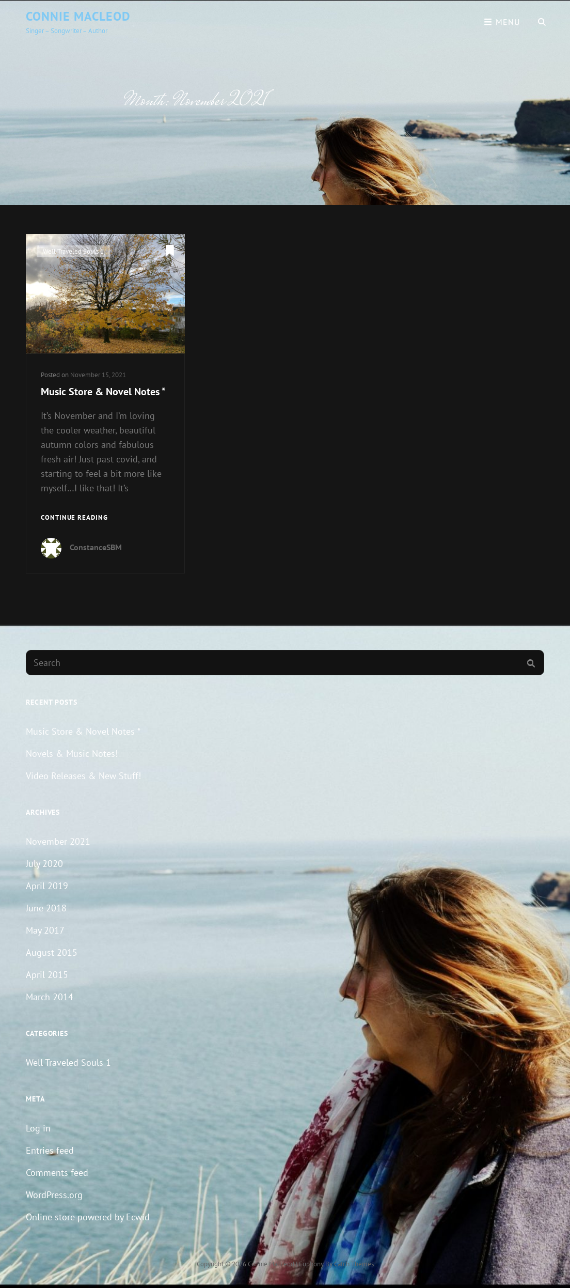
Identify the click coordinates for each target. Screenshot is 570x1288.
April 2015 (47, 975)
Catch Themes (354, 1264)
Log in (38, 1128)
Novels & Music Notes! (72, 753)
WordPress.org (54, 1195)
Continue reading (74, 518)
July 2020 (44, 864)
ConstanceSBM (96, 547)
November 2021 (58, 841)
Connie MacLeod (78, 16)
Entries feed (50, 1150)
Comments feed (57, 1172)
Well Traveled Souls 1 (73, 251)
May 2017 (45, 930)
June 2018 (46, 908)
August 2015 (51, 952)
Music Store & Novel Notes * (103, 391)
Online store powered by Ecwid (88, 1217)
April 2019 (47, 886)
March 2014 (49, 997)
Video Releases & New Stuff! (83, 776)
